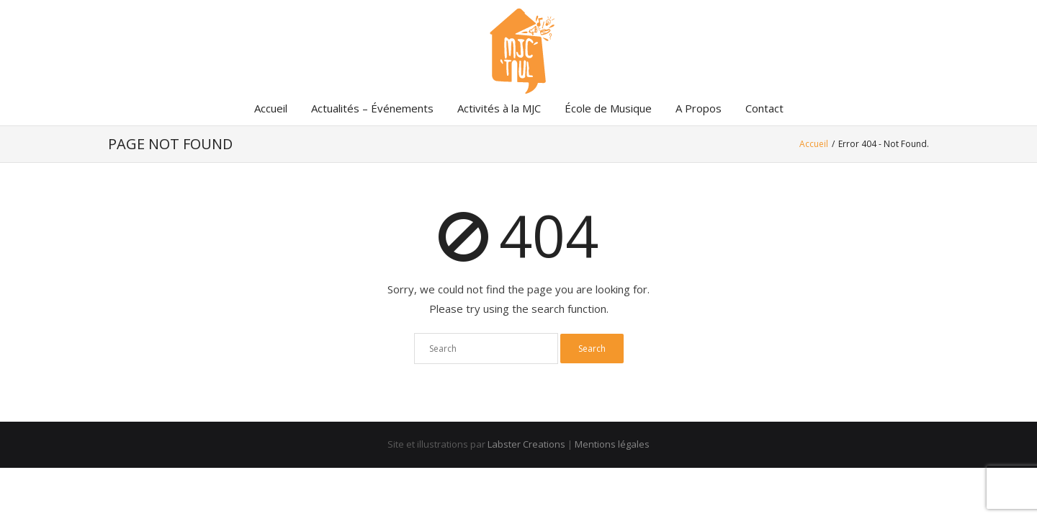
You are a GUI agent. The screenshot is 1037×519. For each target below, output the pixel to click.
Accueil (270, 108)
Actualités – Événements (372, 108)
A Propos (698, 108)
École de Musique (608, 108)
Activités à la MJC (499, 108)
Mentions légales (612, 444)
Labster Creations (526, 444)
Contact (764, 108)
